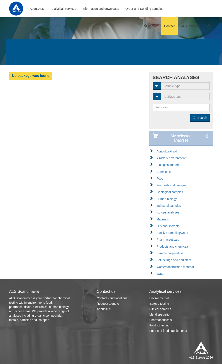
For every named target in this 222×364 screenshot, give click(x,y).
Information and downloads (101, 8)
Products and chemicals (173, 246)
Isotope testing (159, 303)
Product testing (159, 325)
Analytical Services (63, 8)
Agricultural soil (167, 151)
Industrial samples (169, 205)
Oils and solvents (168, 226)
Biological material (169, 165)
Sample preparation (170, 253)
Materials (163, 219)
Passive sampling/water (172, 233)
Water (161, 273)
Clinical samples (160, 309)
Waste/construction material (175, 267)
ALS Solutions (190, 26)
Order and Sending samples (144, 8)
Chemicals (164, 172)
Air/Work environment (171, 158)
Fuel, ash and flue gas (171, 185)
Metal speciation (160, 314)
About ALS (37, 8)
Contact (169, 26)
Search (151, 26)
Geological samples (170, 192)
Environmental (159, 298)
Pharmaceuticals (168, 239)
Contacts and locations (112, 298)
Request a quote (108, 303)
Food (160, 178)
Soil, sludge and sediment (174, 260)
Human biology (167, 199)
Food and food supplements (168, 331)
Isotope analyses (168, 212)
